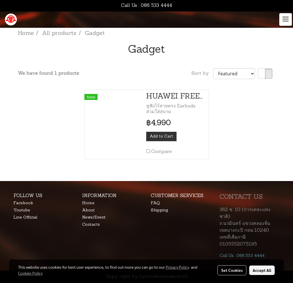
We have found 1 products (48, 73)
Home (88, 203)
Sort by (202, 73)
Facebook (23, 203)
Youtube (21, 210)
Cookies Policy (30, 273)
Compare (161, 152)
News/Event (94, 217)
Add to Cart (161, 136)
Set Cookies (232, 270)
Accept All (262, 270)
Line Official (25, 217)
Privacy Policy (177, 267)
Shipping (159, 210)
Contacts (91, 225)
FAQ (155, 203)
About (88, 210)
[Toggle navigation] (285, 19)
